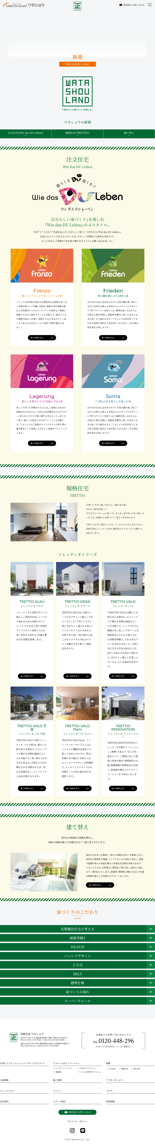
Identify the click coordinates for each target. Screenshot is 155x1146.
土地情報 (4, 1080)
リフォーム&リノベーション (66, 1063)
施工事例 (57, 1080)
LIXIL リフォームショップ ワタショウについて (22, 1063)
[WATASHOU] (77, 6)
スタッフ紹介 (59, 1101)
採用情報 (110, 1101)
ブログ (109, 1091)
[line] (82, 1130)
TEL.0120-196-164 (28, 1045)
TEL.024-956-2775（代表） (32, 1039)
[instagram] (72, 1130)
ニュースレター (7, 1091)
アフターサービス (114, 1080)
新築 (108, 1063)
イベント (57, 1091)
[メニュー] (150, 4)
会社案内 (4, 1101)
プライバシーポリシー (77, 1121)
